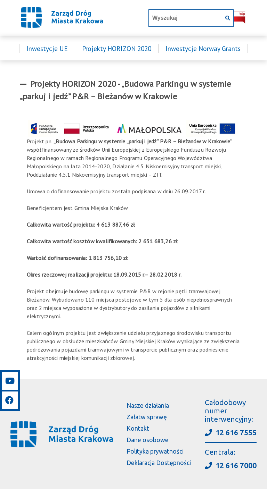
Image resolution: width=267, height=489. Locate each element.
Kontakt (138, 428)
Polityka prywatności (155, 451)
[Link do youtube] (10, 381)
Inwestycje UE (47, 48)
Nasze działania (148, 405)
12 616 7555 (231, 433)
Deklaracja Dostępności (159, 463)
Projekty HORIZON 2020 (116, 48)
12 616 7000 (231, 466)
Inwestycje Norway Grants (203, 48)
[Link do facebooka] (10, 399)
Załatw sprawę (147, 417)
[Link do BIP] (240, 22)
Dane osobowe (148, 440)
